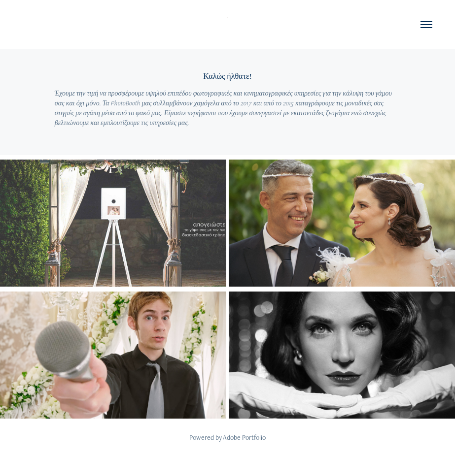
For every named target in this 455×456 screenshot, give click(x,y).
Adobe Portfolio (244, 437)
